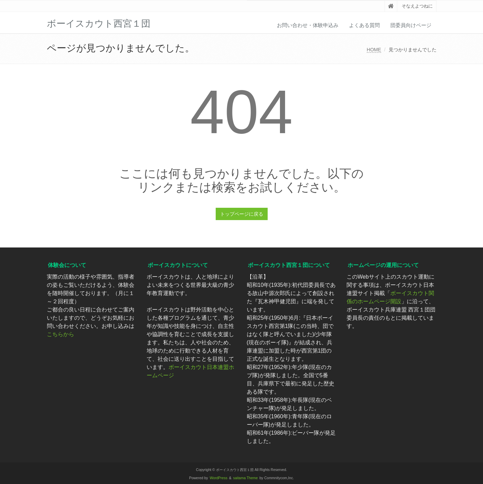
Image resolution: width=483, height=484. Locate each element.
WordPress (219, 478)
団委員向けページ (410, 25)
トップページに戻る (241, 214)
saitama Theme (245, 478)
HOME (374, 49)
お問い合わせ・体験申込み (307, 25)
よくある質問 (364, 25)
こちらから (60, 334)
